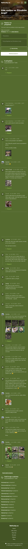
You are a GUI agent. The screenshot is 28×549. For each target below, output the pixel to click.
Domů (14, 528)
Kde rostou (14, 530)
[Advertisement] (14, 88)
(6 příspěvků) (7, 507)
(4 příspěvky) (9, 496)
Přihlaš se (3, 31)
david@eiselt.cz (18, 545)
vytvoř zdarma (14, 31)
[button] (22, 3)
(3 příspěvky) (8, 485)
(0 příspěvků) (8, 482)
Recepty (14, 535)
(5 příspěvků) (7, 504)
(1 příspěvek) (8, 488)
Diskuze (14, 537)
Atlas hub (14, 532)
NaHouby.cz (5, 3)
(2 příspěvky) (8, 510)
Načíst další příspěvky (7, 473)
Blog (14, 539)
